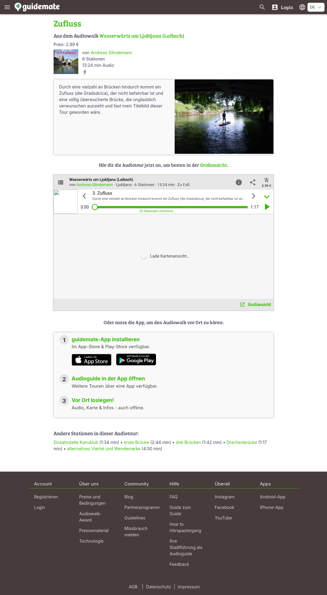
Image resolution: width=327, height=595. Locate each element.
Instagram (225, 496)
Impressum (189, 586)
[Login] (282, 7)
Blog (128, 496)
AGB (133, 586)
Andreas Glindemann (111, 52)
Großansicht (213, 165)
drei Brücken (188, 442)
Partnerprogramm (142, 507)
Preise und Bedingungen (92, 500)
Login (39, 507)
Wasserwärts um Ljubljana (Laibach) (141, 35)
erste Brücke (136, 442)
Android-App (272, 496)
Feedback (179, 564)
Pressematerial (94, 530)
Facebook (224, 507)
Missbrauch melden (136, 531)
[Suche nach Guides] (262, 7)
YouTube (223, 517)
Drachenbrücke (241, 442)
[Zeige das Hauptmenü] (7, 7)
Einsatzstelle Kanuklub (76, 442)
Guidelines (134, 517)
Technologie (91, 541)
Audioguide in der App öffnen (108, 379)
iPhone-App (271, 507)
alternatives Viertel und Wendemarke (104, 448)
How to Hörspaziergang (185, 527)
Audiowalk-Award (90, 516)
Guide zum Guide (180, 510)
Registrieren (46, 496)
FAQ (174, 496)
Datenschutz (158, 586)
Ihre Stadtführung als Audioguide (186, 547)
